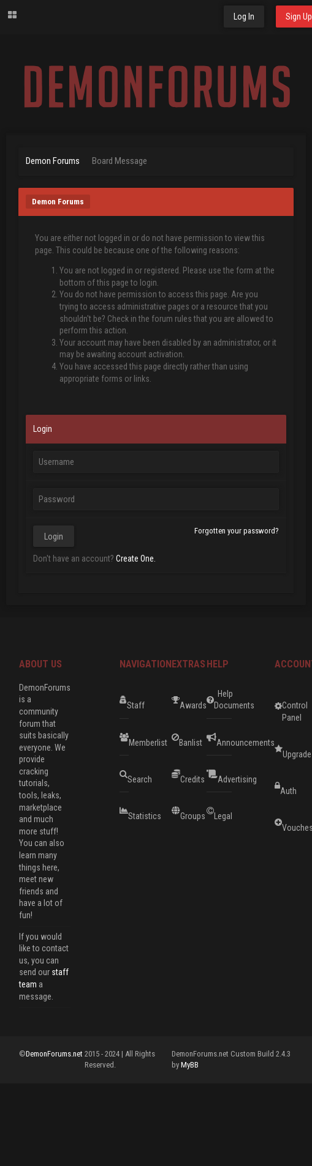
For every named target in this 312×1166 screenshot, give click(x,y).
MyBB (190, 1064)
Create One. (136, 558)
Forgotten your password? (236, 530)
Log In (244, 16)
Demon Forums (53, 160)
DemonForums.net (55, 1053)
